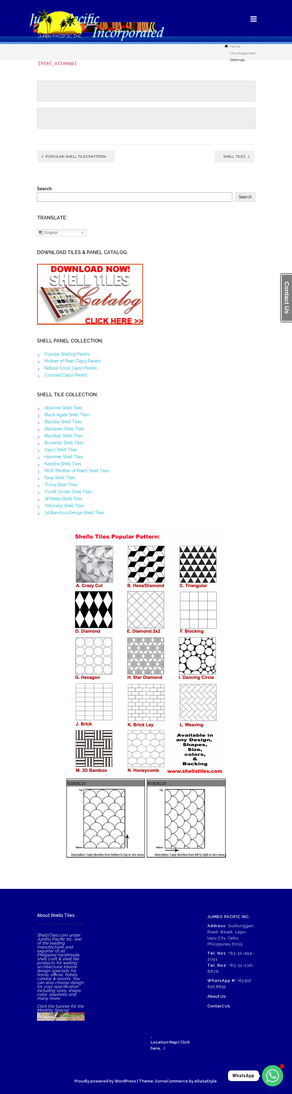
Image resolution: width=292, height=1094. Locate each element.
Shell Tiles (234, 156)
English (48, 232)
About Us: (217, 996)
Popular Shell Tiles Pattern (75, 156)
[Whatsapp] (272, 1075)
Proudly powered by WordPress (105, 1081)
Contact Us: (219, 1006)
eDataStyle (205, 1081)
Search (44, 189)
